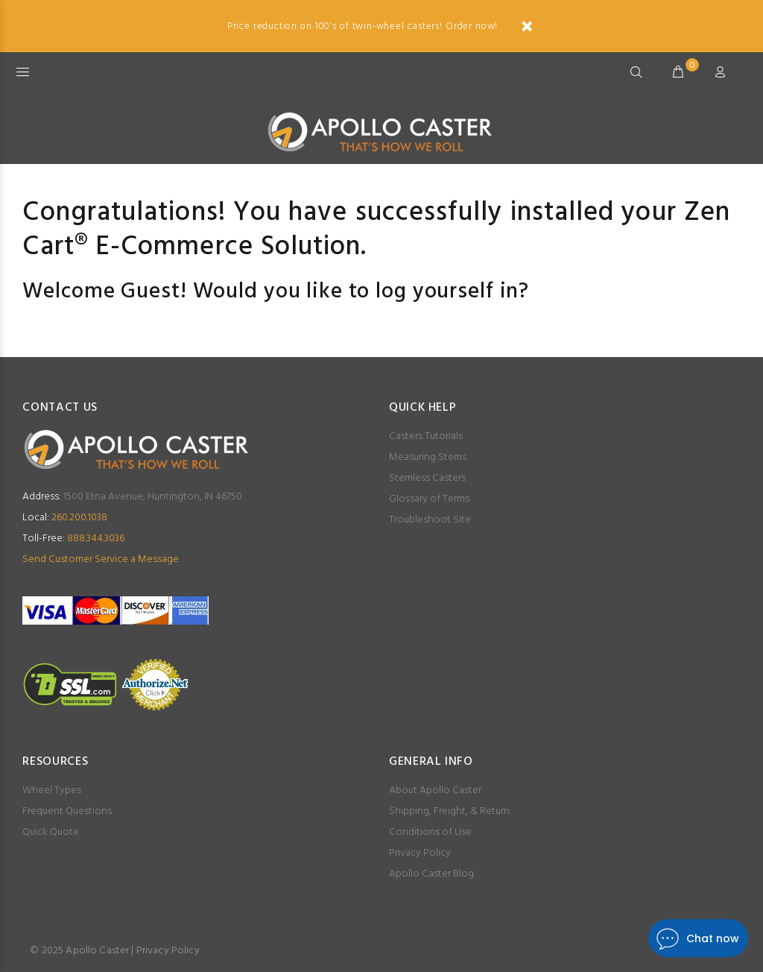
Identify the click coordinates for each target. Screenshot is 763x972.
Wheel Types (51, 790)
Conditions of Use (430, 832)
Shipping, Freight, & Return (449, 811)
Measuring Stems (427, 457)
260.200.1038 (64, 517)
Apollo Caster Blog (431, 874)
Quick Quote (50, 832)
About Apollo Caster (435, 790)
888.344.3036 (73, 538)
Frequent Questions (67, 811)
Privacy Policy (420, 853)
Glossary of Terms (429, 499)
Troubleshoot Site (430, 519)
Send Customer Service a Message (100, 559)
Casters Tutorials (426, 436)
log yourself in (447, 291)
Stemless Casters (427, 478)
